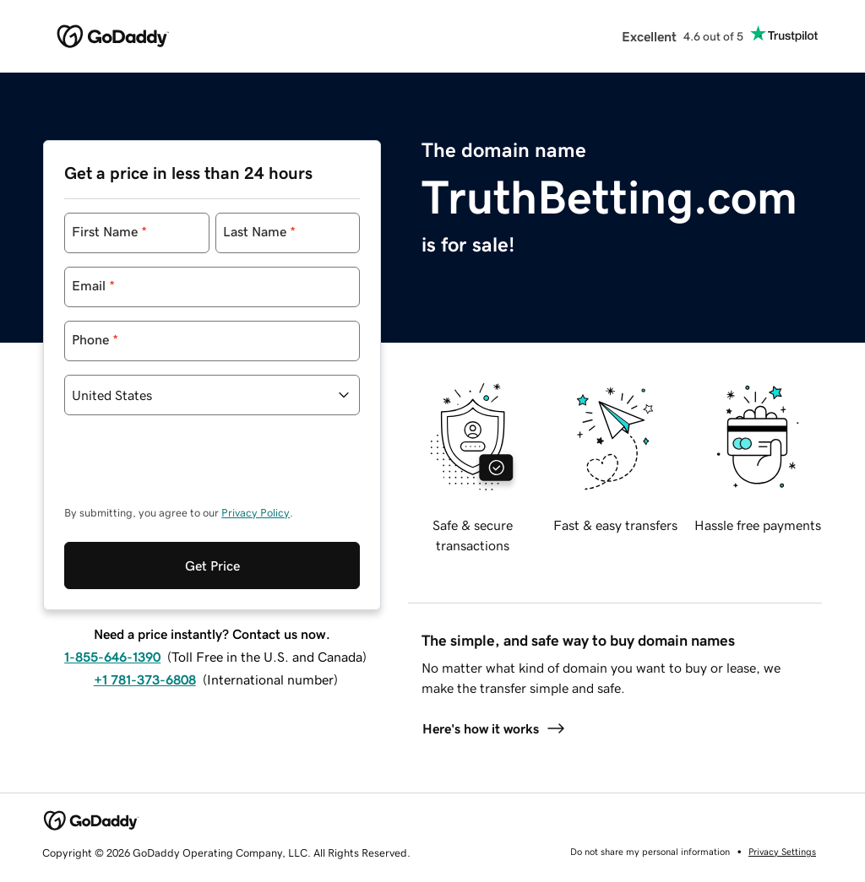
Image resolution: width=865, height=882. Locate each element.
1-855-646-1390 (112, 656)
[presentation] (192, 468)
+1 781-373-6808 (145, 679)
